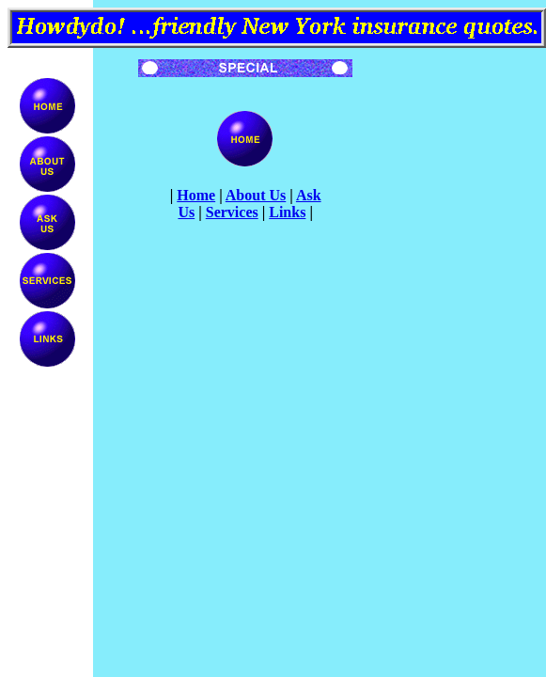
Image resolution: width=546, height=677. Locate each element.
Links (287, 212)
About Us (256, 195)
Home (196, 195)
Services (232, 212)
